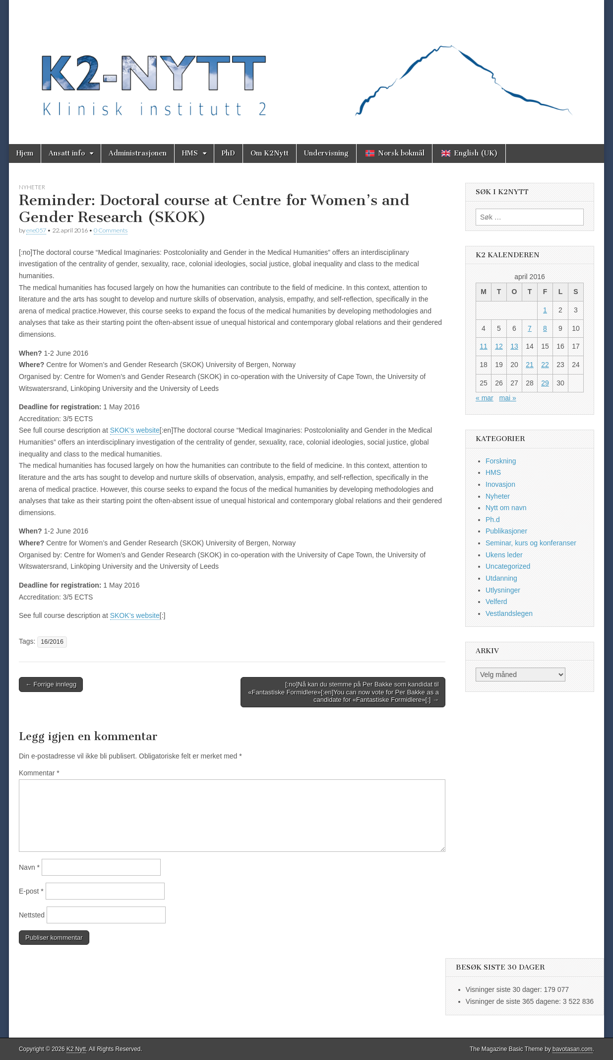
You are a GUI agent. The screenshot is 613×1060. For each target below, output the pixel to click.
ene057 (36, 230)
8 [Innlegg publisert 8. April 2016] (545, 328)
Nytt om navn (506, 508)
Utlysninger (503, 590)
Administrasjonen (138, 153)
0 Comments (110, 230)
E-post (31, 891)
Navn (29, 867)
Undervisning (326, 153)
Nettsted (32, 915)
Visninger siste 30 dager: (505, 989)
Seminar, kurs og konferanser (531, 543)
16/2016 (52, 641)
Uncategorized (508, 566)
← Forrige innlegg (50, 684)
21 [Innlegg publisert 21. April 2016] (530, 365)
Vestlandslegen (509, 613)
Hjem (24, 153)
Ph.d (493, 520)
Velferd (496, 602)
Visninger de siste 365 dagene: (514, 1001)
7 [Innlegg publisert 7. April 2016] (530, 328)
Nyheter (32, 187)
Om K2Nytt (269, 153)
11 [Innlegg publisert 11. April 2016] (484, 346)
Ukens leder (504, 555)
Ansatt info (67, 153)
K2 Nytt (76, 1049)
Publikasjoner (506, 531)
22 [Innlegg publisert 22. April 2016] (545, 365)
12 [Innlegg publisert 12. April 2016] (499, 346)
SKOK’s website (135, 430)
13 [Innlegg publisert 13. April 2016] (514, 346)
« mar (484, 398)
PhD (228, 153)
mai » (507, 398)
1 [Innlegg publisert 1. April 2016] (545, 310)
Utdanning (501, 578)
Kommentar (39, 773)
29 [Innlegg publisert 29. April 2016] (545, 383)
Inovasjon (500, 484)
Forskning (501, 461)
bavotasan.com (572, 1049)
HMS (190, 153)
